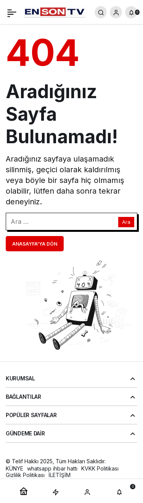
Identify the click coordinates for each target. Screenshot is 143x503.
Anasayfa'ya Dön (34, 244)
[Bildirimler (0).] (131, 12)
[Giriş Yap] (116, 12)
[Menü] (12, 12)
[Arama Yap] (101, 12)
